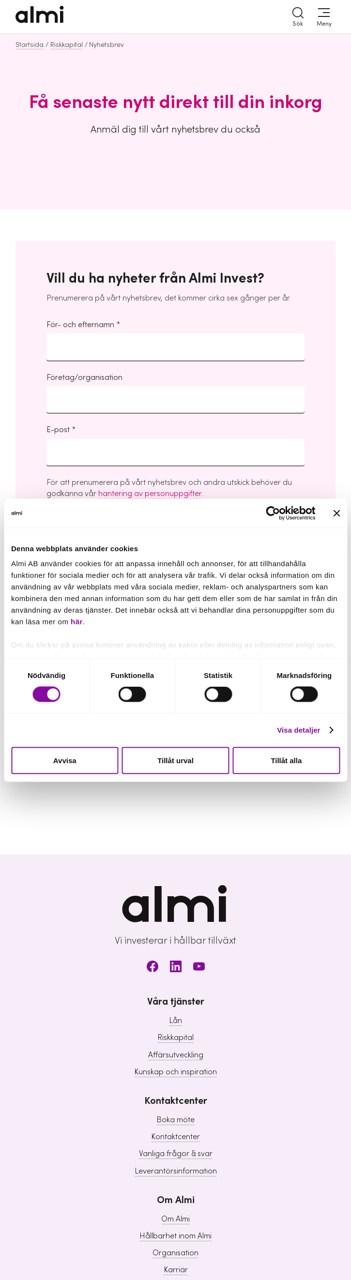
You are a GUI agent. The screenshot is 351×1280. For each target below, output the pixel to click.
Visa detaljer (298, 730)
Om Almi (175, 1219)
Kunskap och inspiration (175, 1072)
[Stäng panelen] (336, 513)
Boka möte (175, 1119)
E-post (58, 429)
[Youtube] (199, 968)
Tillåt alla (286, 760)
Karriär (176, 1269)
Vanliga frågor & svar (176, 1153)
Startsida (29, 45)
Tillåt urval (175, 760)
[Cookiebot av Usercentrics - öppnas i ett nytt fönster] (272, 513)
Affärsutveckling (175, 1055)
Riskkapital (66, 45)
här (77, 621)
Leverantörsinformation (176, 1171)
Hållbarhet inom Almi (175, 1236)
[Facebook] (152, 968)
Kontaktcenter (175, 1136)
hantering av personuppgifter (149, 493)
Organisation (175, 1253)
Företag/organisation (84, 377)
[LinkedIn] (176, 968)
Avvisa (64, 760)
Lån (175, 1020)
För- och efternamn (80, 324)
